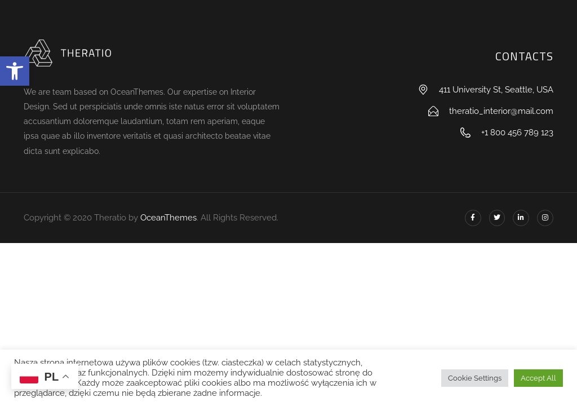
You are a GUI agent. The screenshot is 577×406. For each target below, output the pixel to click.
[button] (14, 71)
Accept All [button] (538, 378)
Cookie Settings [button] (474, 378)
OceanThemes (168, 218)
